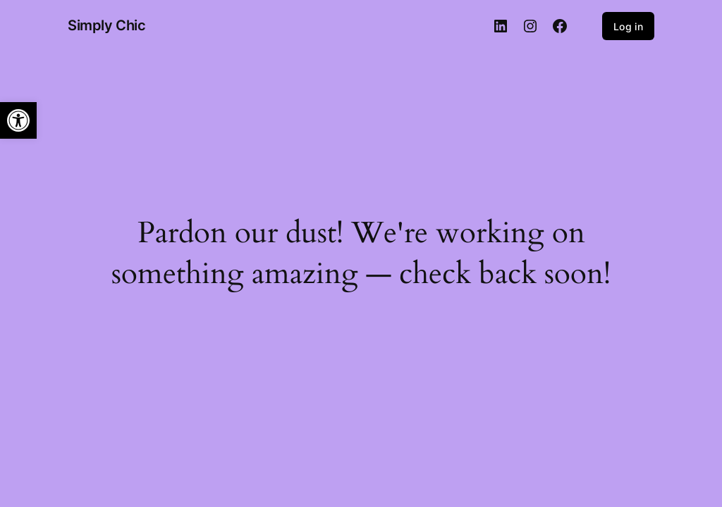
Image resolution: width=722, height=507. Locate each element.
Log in (628, 26)
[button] (18, 120)
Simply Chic (107, 25)
